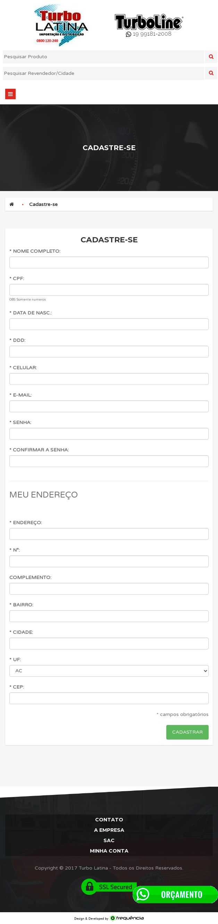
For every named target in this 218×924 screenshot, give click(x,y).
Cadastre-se (43, 204)
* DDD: (17, 340)
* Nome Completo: (34, 251)
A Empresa (109, 830)
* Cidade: (21, 632)
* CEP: (16, 687)
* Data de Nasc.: (30, 313)
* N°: (14, 550)
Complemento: (30, 577)
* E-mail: (20, 395)
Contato (109, 820)
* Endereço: (25, 523)
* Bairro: (21, 605)
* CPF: (16, 279)
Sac (109, 840)
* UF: (15, 660)
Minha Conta (109, 851)
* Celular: (23, 368)
